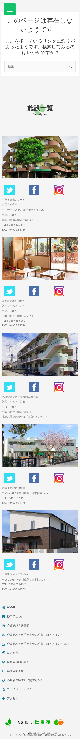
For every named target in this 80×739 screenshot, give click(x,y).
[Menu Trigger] (10, 9)
